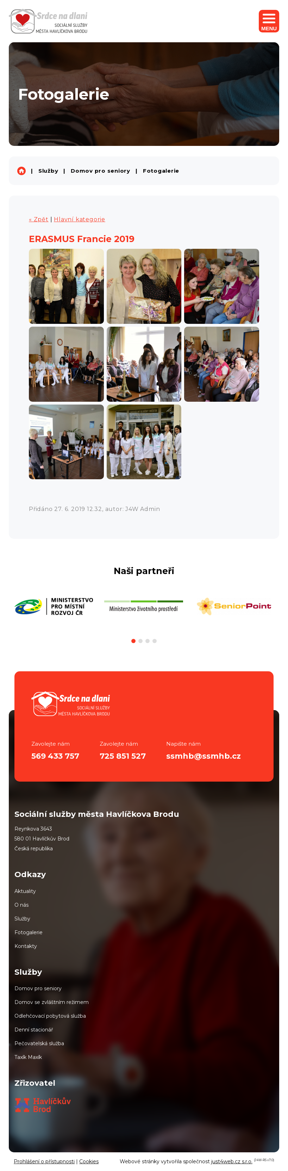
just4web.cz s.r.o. (231, 1161)
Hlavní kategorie (79, 219)
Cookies (89, 1161)
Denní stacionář (33, 1030)
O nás (21, 905)
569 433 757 (55, 756)
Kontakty (25, 946)
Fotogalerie (161, 170)
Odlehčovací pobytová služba (50, 1016)
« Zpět (39, 219)
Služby (48, 170)
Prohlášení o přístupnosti (44, 1161)
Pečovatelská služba (39, 1043)
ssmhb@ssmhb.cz (203, 756)
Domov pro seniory (100, 170)
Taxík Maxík (28, 1057)
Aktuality (25, 891)
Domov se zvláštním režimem (51, 1002)
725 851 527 (123, 756)
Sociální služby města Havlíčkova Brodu (21, 171)
